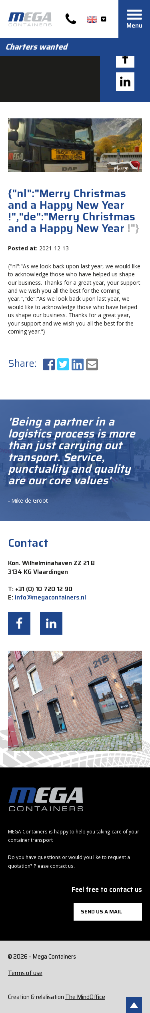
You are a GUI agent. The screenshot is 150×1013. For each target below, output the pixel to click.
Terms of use (25, 973)
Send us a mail (101, 911)
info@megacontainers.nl (50, 597)
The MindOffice (85, 997)
